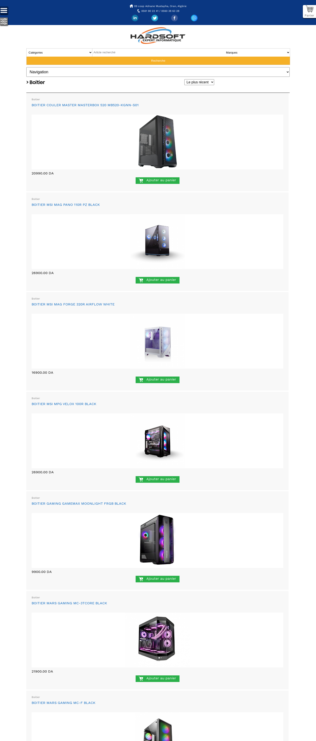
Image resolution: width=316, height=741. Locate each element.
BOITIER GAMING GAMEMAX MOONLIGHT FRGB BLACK (79, 503)
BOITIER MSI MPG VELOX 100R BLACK (64, 404)
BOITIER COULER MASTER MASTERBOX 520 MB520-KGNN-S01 (85, 105)
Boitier (36, 99)
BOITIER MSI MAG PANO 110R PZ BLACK (66, 205)
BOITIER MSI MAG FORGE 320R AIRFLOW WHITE (73, 304)
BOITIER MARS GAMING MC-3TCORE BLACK (69, 603)
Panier (309, 15)
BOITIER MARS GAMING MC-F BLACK (63, 703)
